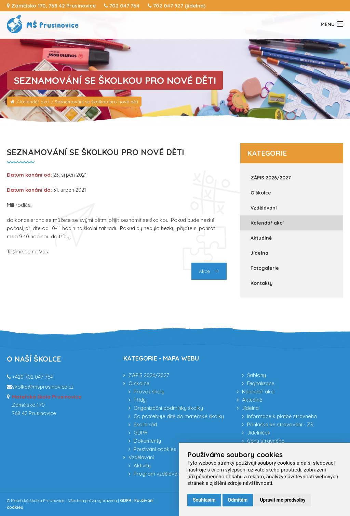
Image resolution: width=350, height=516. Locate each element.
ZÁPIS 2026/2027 (271, 178)
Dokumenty (147, 441)
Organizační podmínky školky (168, 408)
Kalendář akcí (34, 101)
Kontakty (262, 283)
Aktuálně (261, 238)
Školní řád (145, 424)
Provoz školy (149, 391)
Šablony (256, 375)
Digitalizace (260, 383)
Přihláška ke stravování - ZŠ (280, 424)
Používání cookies (155, 449)
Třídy (140, 400)
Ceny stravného (266, 441)
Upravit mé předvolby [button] (282, 500)
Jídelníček (258, 432)
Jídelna (259, 253)
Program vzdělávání (157, 473)
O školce (261, 193)
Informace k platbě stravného (282, 416)
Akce (209, 271)
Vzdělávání (264, 208)
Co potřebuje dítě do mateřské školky (179, 416)
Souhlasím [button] (204, 500)
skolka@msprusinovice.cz (42, 386)
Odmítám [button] (238, 500)
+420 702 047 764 (32, 377)
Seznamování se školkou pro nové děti (96, 101)
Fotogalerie (265, 268)
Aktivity (142, 465)
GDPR (141, 432)
